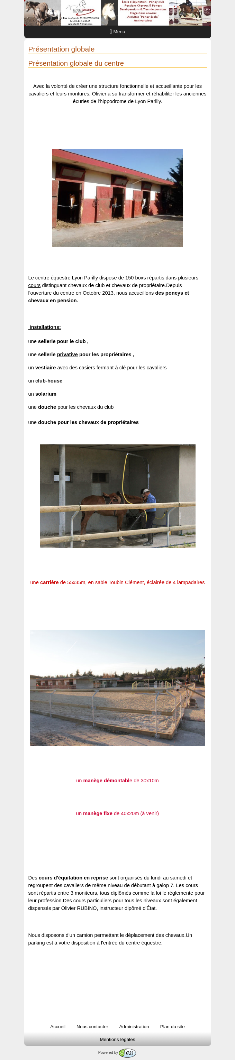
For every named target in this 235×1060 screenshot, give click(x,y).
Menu (117, 32)
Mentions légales (117, 1039)
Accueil (57, 1026)
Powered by (117, 1052)
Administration (134, 1026)
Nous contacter (92, 1026)
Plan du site (172, 1026)
